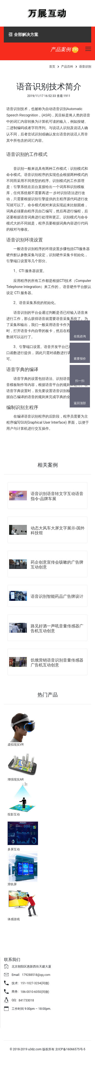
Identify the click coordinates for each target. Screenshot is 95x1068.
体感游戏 (14, 919)
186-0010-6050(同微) (35, 992)
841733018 (26, 1000)
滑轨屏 (12, 884)
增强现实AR (16, 779)
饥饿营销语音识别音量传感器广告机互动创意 (57, 662)
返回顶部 (80, 403)
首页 (52, 66)
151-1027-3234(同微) (35, 983)
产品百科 (67, 66)
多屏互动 (14, 849)
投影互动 (14, 814)
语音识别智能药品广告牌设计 (57, 596)
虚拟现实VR (16, 744)
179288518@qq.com (36, 975)
